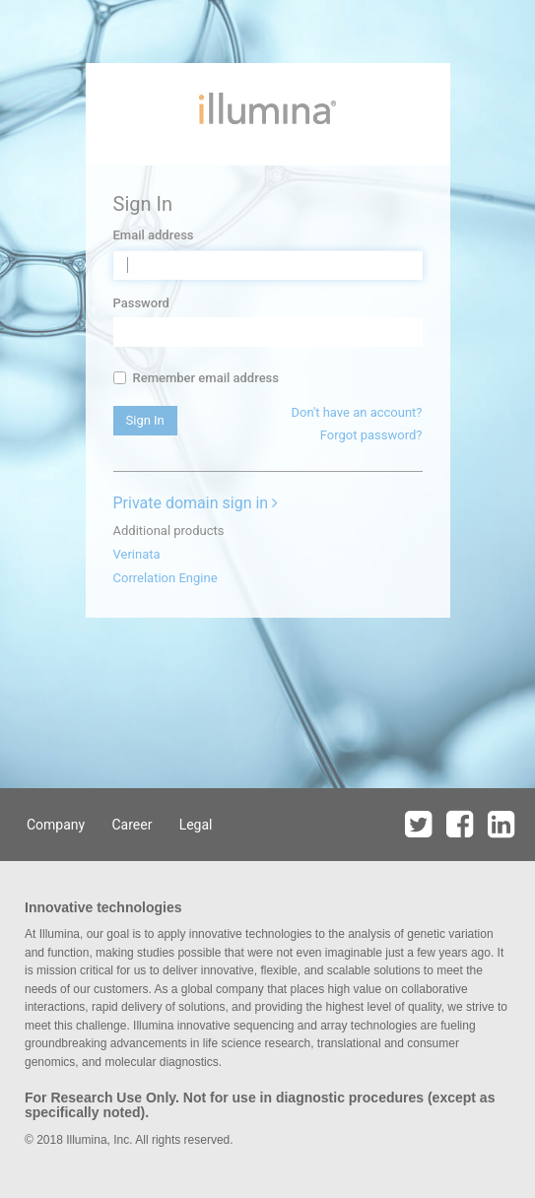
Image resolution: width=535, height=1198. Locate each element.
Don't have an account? (356, 412)
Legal (196, 824)
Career (131, 824)
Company (56, 824)
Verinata (137, 554)
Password (141, 303)
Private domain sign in (196, 503)
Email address (153, 235)
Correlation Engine (165, 577)
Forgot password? (371, 435)
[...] (119, 377)
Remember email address (196, 377)
